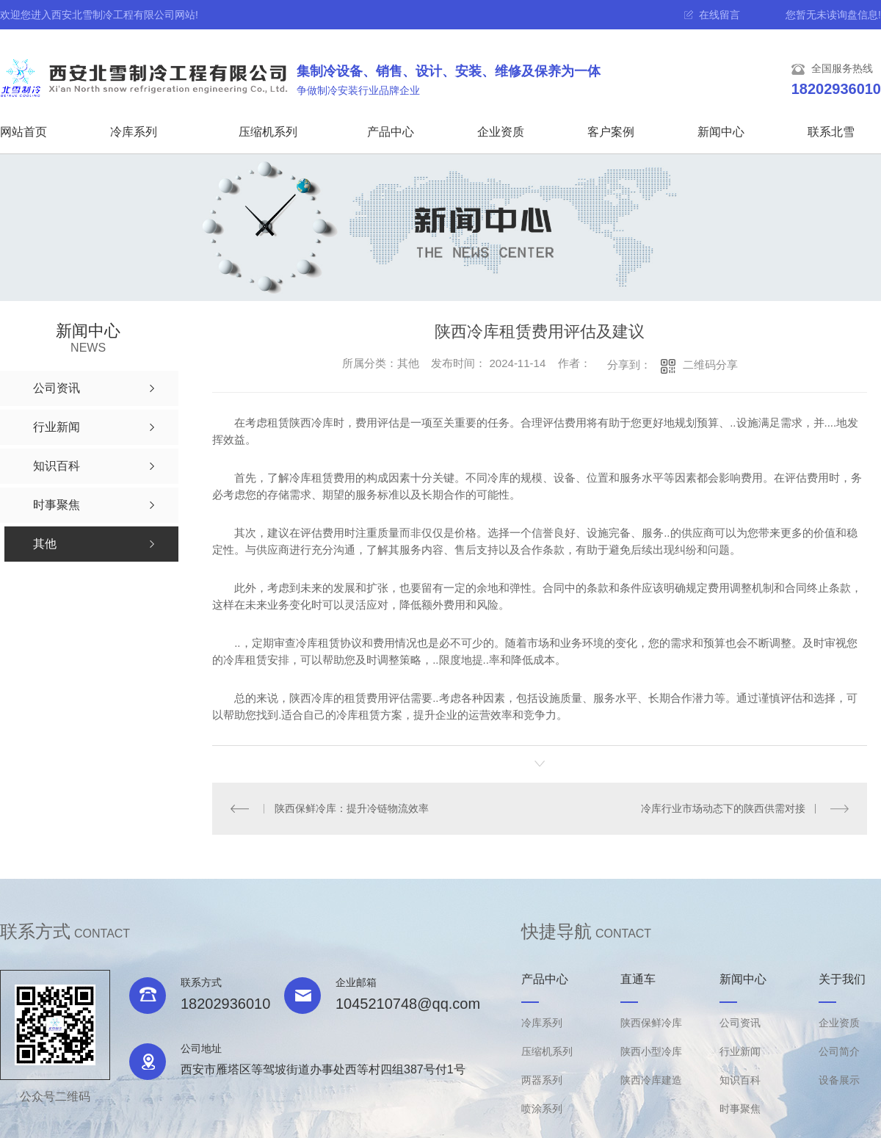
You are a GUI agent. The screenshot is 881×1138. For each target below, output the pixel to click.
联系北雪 (831, 132)
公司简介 (839, 1051)
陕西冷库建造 (651, 1080)
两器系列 (541, 1080)
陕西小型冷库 (651, 1051)
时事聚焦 (740, 1108)
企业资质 (500, 132)
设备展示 (839, 1080)
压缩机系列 (268, 132)
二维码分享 (710, 364)
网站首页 (23, 132)
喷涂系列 (541, 1108)
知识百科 (740, 1080)
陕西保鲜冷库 (651, 1023)
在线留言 (719, 15)
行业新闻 (740, 1051)
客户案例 (610, 132)
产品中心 (390, 132)
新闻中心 (720, 132)
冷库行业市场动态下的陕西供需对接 (723, 808)
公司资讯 (740, 1023)
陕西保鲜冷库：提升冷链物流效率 (352, 808)
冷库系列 (133, 132)
